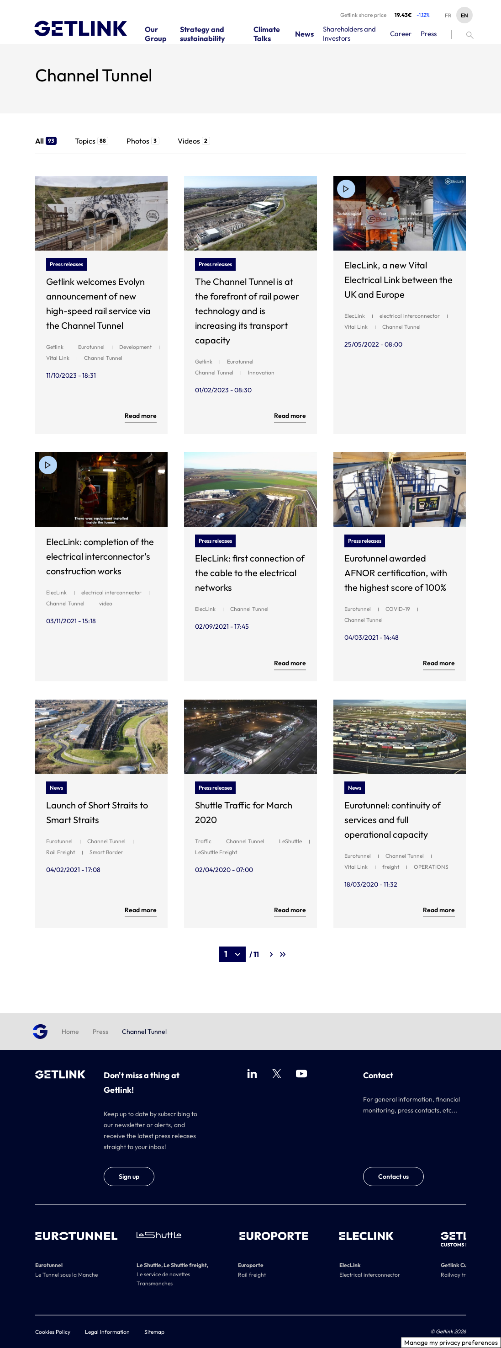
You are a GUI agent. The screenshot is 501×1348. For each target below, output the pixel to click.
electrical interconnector (410, 315)
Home (70, 1031)
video (105, 603)
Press (100, 1031)
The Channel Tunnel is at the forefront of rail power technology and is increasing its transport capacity (247, 311)
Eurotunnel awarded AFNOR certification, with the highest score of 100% (395, 572)
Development (135, 346)
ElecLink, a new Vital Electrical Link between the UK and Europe (398, 279)
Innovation (261, 372)
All (46, 140)
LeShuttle (290, 841)
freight (390, 866)
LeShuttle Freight (216, 852)
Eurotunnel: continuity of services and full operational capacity (392, 819)
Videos (194, 140)
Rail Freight (60, 852)
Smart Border (106, 852)
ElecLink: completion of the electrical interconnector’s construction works (100, 556)
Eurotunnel (91, 346)
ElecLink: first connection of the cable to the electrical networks (250, 572)
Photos (143, 140)
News (56, 787)
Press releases (66, 264)
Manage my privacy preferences (451, 1342)
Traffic (203, 841)
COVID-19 (397, 608)
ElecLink (354, 315)
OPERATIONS (431, 866)
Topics (91, 140)
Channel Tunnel (103, 357)
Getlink (54, 346)
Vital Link (57, 357)
